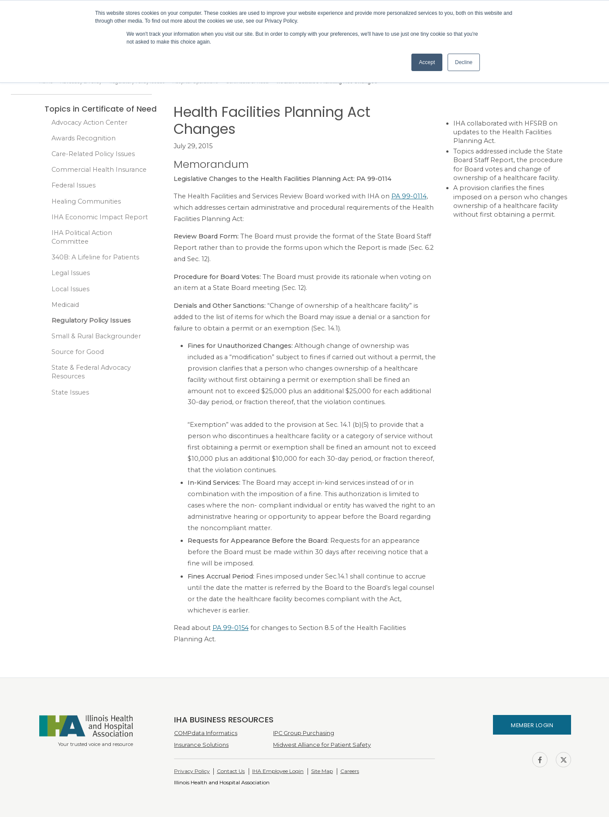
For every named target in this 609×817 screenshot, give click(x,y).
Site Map (322, 771)
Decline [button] (463, 62)
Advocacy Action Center (89, 122)
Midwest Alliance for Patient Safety (322, 745)
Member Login (532, 725)
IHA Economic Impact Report (99, 217)
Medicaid (65, 305)
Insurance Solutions (201, 745)
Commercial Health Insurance (99, 170)
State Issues (70, 392)
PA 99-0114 (409, 196)
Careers (349, 771)
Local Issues (70, 289)
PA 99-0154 (230, 628)
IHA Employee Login (278, 771)
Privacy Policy (192, 771)
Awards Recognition (83, 138)
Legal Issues (70, 273)
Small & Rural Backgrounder (96, 336)
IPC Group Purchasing (303, 733)
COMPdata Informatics (205, 733)
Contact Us (231, 771)
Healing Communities (86, 201)
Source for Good (77, 352)
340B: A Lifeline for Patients (95, 257)
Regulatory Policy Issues (91, 320)
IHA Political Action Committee (81, 237)
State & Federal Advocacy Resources (91, 372)
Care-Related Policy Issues (93, 154)
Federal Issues (73, 185)
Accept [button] (427, 62)
